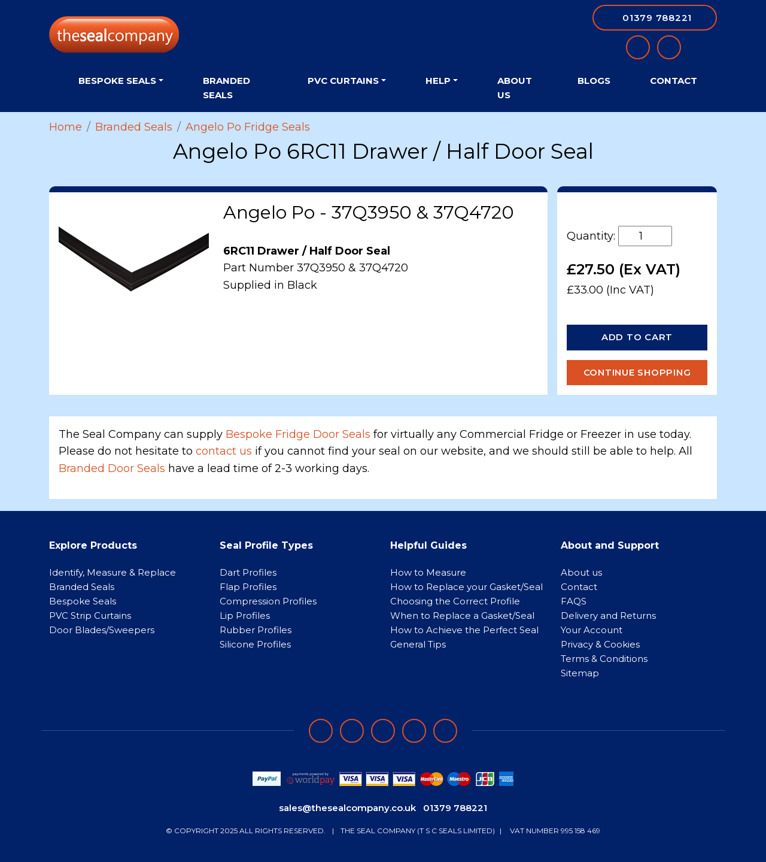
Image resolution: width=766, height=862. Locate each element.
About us (581, 572)
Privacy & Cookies (600, 644)
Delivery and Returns (608, 615)
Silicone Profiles (255, 644)
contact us (224, 451)
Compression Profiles (268, 601)
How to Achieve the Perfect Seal (464, 630)
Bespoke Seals (82, 601)
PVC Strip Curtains (90, 615)
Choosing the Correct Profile (455, 601)
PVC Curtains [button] (343, 80)
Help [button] (438, 80)
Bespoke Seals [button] (117, 80)
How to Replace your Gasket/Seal (466, 586)
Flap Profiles (248, 586)
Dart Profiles (248, 572)
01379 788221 (455, 807)
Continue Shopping (637, 372)
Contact (673, 80)
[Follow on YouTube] (445, 731)
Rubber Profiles (255, 630)
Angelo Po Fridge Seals (248, 127)
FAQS (573, 601)
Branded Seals (226, 88)
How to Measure (428, 572)
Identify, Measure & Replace (112, 572)
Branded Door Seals (112, 468)
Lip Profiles (245, 615)
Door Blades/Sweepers (101, 630)
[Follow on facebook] (321, 731)
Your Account (591, 630)
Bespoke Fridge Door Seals (298, 434)
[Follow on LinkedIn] (352, 731)
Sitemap (580, 673)
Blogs (593, 80)
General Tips (418, 644)
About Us (514, 88)
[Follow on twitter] (414, 731)
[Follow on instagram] (383, 731)
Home (65, 127)
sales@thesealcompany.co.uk (347, 807)
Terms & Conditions (604, 658)
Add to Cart (637, 337)
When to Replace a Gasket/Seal (462, 615)
